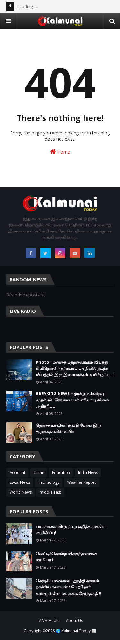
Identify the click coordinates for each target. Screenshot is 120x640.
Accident (17, 472)
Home (60, 151)
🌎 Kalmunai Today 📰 (76, 631)
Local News (20, 482)
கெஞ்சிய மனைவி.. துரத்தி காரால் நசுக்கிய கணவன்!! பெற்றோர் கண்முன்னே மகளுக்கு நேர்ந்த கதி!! (68, 587)
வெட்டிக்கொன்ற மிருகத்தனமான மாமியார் (66, 557)
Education (61, 472)
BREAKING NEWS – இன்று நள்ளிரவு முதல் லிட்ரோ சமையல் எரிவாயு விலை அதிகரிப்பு (72, 400)
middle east (50, 492)
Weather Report (81, 482)
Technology (48, 482)
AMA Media (49, 620)
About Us (74, 620)
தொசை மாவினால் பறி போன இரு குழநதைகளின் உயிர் (68, 428)
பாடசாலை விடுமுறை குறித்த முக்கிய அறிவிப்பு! (70, 529)
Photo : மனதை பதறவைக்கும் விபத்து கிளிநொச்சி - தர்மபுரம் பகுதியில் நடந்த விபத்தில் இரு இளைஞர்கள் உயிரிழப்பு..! (75, 368)
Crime (38, 472)
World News (21, 492)
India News (88, 472)
